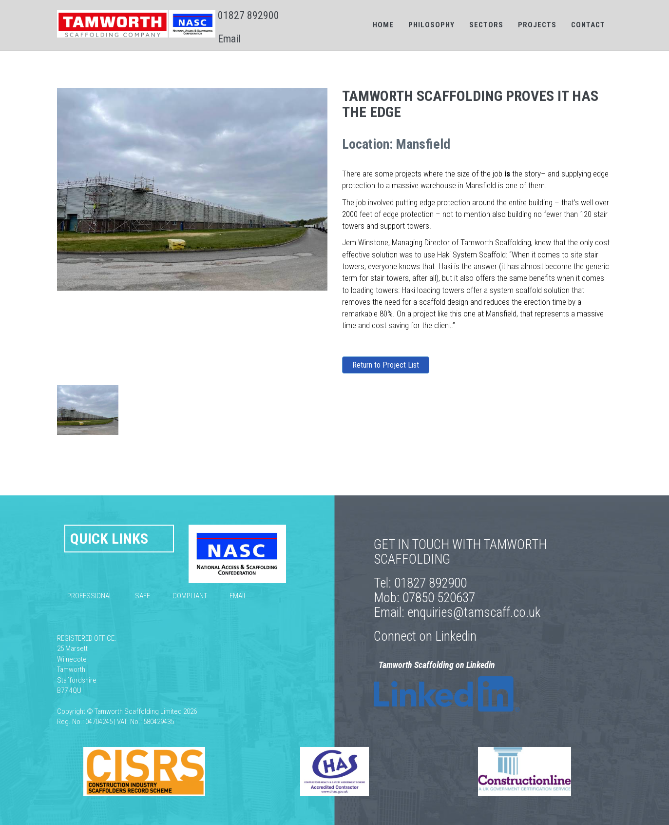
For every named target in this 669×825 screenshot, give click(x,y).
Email (229, 39)
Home (383, 24)
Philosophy (431, 24)
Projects (537, 24)
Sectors (486, 24)
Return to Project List (385, 365)
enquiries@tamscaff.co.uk (473, 612)
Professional (90, 595)
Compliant (189, 595)
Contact (588, 24)
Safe (142, 595)
